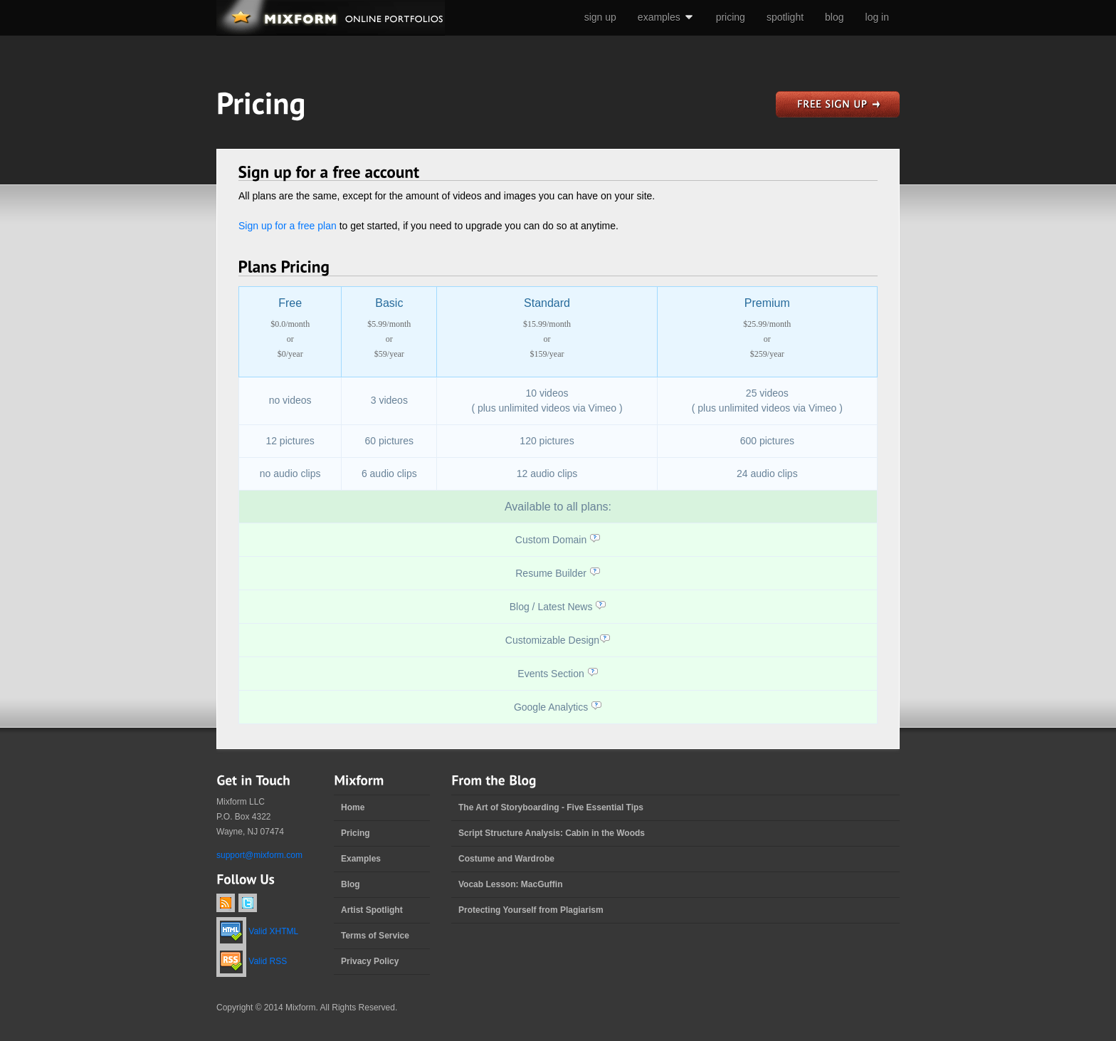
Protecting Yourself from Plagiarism (531, 910)
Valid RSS (251, 961)
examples (666, 17)
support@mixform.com (259, 855)
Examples (361, 859)
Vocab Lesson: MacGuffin (510, 884)
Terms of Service (375, 936)
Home (352, 807)
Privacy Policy (370, 961)
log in (877, 17)
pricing (730, 17)
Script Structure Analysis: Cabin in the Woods (551, 833)
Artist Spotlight (372, 910)
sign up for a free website (838, 104)
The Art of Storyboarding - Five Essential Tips (550, 807)
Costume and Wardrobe (506, 859)
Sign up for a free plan (287, 225)
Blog (350, 884)
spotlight (785, 17)
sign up (600, 17)
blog (834, 17)
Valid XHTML (257, 931)
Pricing (355, 833)
